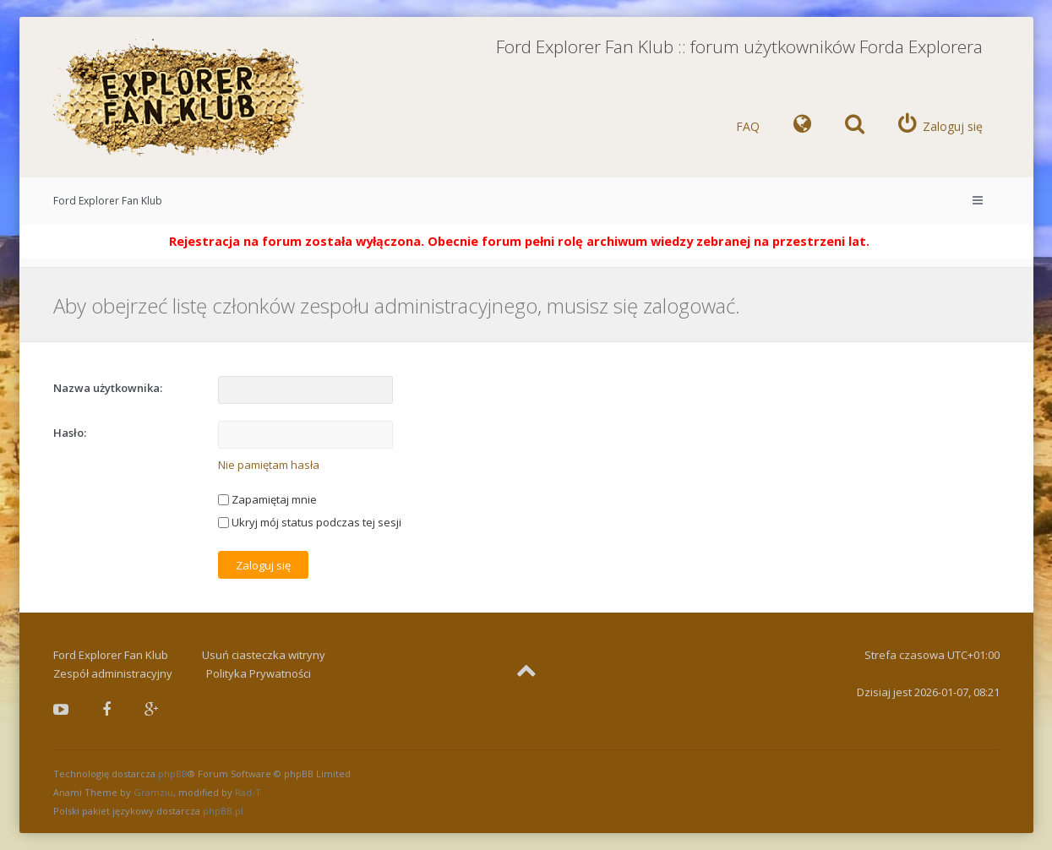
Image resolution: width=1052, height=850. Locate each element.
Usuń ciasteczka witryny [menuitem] (263, 654)
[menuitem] (802, 126)
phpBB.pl (223, 810)
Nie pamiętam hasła (268, 464)
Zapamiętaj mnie (267, 499)
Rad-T (248, 792)
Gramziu (153, 792)
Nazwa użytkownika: (107, 387)
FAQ (748, 126)
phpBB (173, 773)
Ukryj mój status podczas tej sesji (309, 522)
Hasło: (69, 432)
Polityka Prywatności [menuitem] (258, 673)
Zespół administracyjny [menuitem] (112, 673)
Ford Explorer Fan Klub (107, 200)
